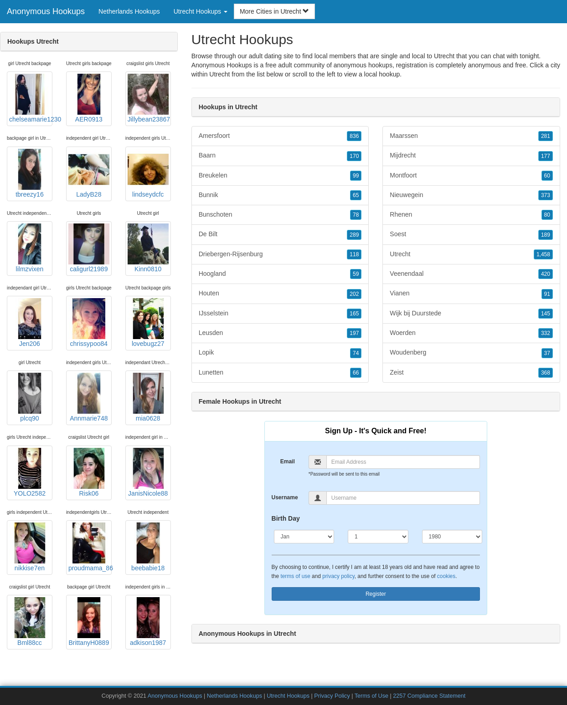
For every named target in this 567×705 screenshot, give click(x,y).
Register (376, 594)
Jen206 (29, 322)
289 (354, 235)
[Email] (403, 462)
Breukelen (280, 176)
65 (356, 195)
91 (547, 294)
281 (545, 136)
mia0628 (148, 397)
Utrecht (219, 74)
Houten (280, 294)
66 (356, 373)
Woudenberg (471, 353)
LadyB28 (88, 173)
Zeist (471, 373)
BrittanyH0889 (88, 621)
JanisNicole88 (148, 472)
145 (545, 313)
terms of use (295, 576)
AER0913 (88, 98)
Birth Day (286, 518)
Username (285, 497)
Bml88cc (29, 621)
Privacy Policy (332, 696)
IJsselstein (280, 314)
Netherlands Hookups (129, 11)
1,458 (543, 254)
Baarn (280, 156)
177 (545, 156)
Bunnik (280, 195)
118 (354, 254)
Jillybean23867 (149, 98)
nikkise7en (29, 547)
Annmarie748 (88, 397)
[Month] (304, 536)
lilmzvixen (29, 248)
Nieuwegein (471, 195)
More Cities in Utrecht (274, 11)
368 (545, 373)
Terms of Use (371, 696)
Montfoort (471, 176)
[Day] (378, 536)
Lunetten (280, 373)
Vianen (471, 294)
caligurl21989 (88, 248)
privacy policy (338, 576)
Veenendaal (471, 274)
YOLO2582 (29, 472)
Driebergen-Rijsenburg (280, 254)
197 (354, 333)
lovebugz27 (148, 322)
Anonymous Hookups (46, 11)
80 (547, 215)
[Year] (452, 536)
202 (354, 294)
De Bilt (280, 234)
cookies (446, 576)
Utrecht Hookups (288, 696)
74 (356, 353)
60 (547, 175)
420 (545, 274)
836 (354, 136)
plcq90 (29, 397)
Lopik (280, 353)
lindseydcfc (148, 173)
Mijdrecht (471, 156)
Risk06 (88, 472)
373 (545, 195)
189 (545, 235)
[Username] (403, 498)
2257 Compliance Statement (429, 696)
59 (356, 274)
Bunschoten (280, 215)
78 (356, 215)
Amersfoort (280, 136)
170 (354, 156)
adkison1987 (148, 621)
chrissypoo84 (88, 322)
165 (354, 313)
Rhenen (471, 215)
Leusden (280, 333)
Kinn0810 (148, 248)
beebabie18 (148, 547)
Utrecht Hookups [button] (200, 11)
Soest (471, 234)
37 (547, 353)
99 (356, 175)
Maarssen (471, 136)
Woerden (471, 333)
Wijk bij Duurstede (471, 314)
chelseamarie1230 (30, 98)
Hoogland (280, 274)
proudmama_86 (90, 547)
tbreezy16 (29, 173)
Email (287, 461)
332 (545, 333)
